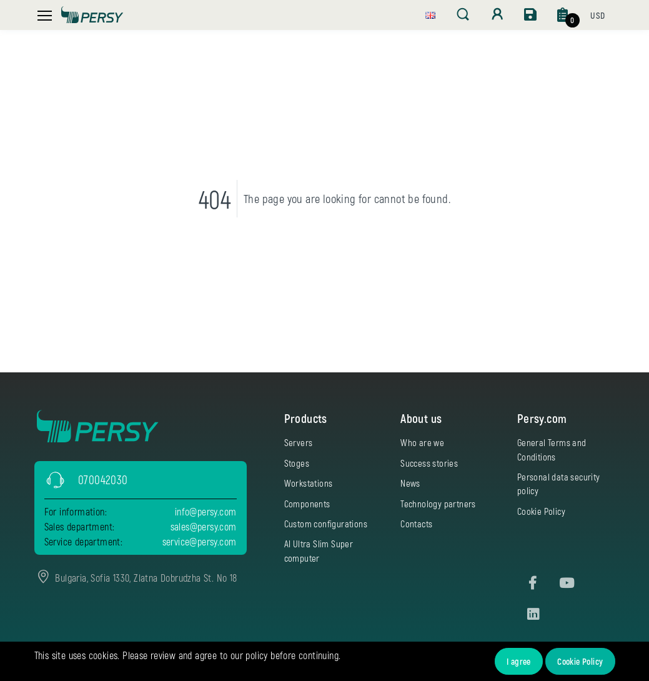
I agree (519, 661)
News (410, 483)
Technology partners (438, 503)
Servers (298, 442)
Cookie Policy (580, 661)
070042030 (103, 479)
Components (307, 503)
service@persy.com (199, 541)
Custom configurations (325, 523)
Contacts (416, 523)
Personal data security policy (558, 483)
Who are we (422, 442)
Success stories (429, 463)
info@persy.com (206, 511)
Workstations (308, 483)
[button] (430, 13)
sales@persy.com (204, 526)
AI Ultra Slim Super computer (319, 550)
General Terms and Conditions (552, 449)
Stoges (296, 463)
